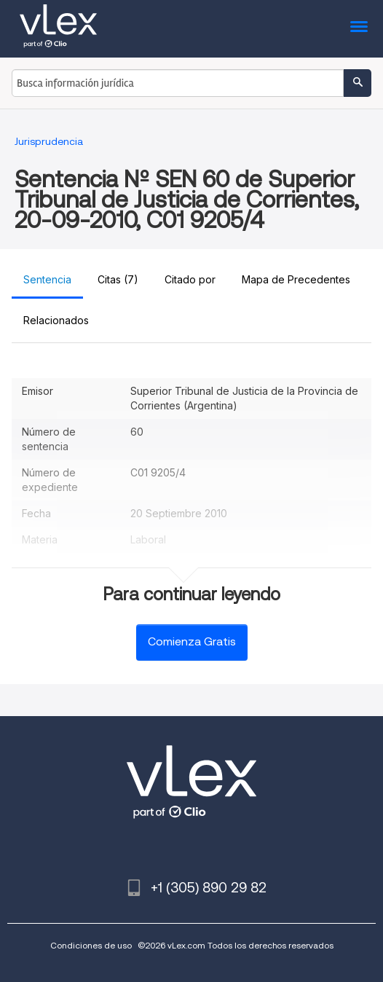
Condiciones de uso (91, 945)
